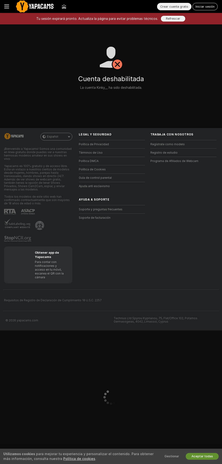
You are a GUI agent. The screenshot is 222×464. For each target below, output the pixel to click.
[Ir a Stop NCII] (18, 239)
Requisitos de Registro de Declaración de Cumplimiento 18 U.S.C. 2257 (53, 300)
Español (56, 136)
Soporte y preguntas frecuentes (100, 209)
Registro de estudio (164, 152)
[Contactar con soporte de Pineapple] (40, 225)
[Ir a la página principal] (35, 6)
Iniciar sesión (205, 6)
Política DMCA (89, 161)
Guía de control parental (95, 177)
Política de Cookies (92, 169)
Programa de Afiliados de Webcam (174, 161)
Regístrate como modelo (167, 144)
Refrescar (173, 18)
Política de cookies (79, 459)
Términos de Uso (91, 152)
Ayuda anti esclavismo (94, 186)
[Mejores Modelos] (64, 6)
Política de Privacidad (94, 144)
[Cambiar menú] (6, 6)
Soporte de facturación (95, 217)
